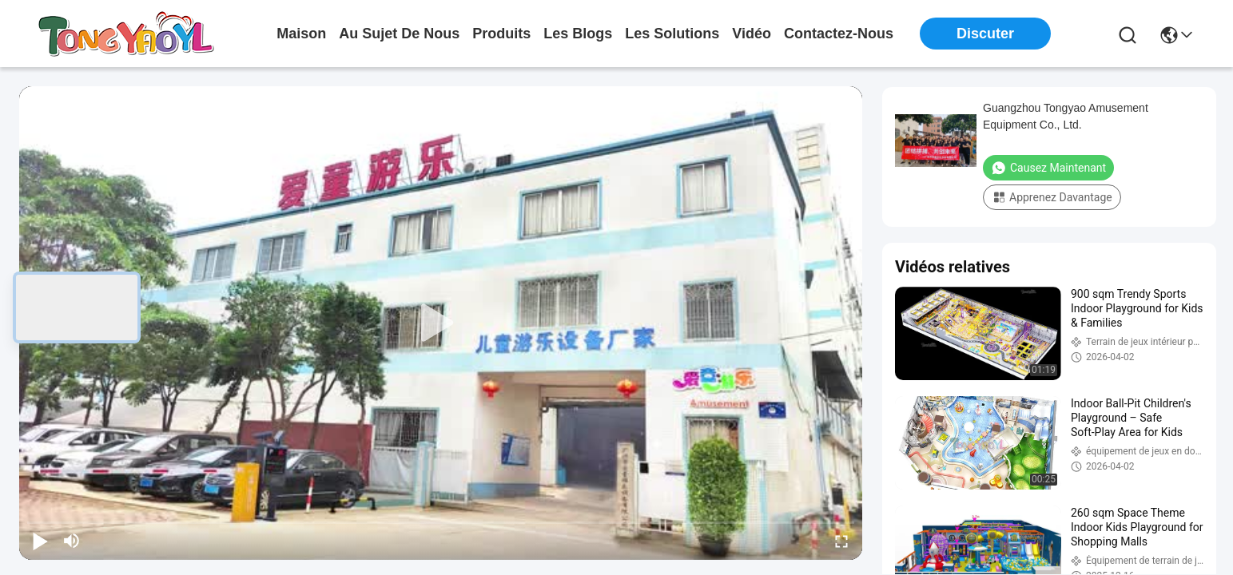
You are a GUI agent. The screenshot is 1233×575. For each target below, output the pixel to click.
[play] (441, 323)
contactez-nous (838, 34)
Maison (301, 34)
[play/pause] (40, 541)
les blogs (577, 34)
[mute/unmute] (72, 541)
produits (501, 34)
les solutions (672, 34)
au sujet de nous (399, 34)
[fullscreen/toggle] (841, 541)
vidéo (751, 34)
